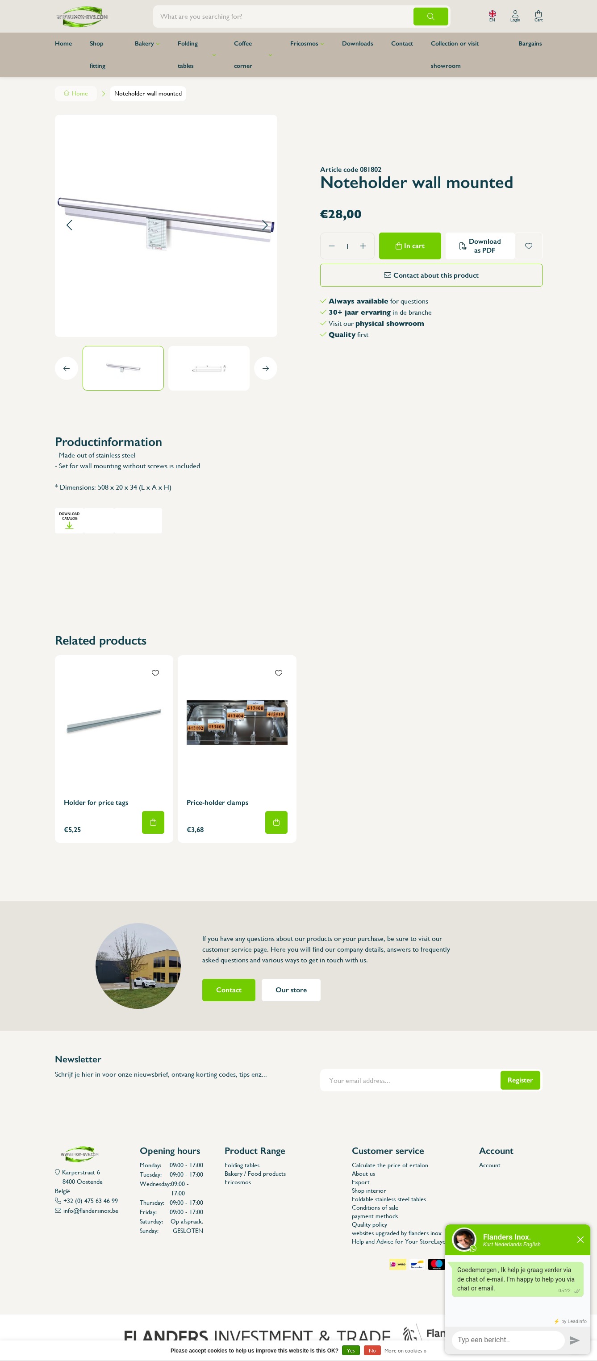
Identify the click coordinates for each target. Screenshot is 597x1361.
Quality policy (369, 1224)
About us (363, 1173)
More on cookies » (405, 1351)
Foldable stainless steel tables (389, 1199)
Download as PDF (485, 245)
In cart (414, 245)
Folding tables (188, 55)
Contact (402, 43)
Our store (291, 990)
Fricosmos (304, 43)
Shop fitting (97, 55)
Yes (351, 1351)
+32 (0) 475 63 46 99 (90, 1200)
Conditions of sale (375, 1207)
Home (63, 43)
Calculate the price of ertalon (390, 1165)
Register (520, 1080)
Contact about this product (436, 275)
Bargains (530, 43)
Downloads (357, 43)
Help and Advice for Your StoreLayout (401, 1241)
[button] (69, 225)
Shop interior (369, 1190)
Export (361, 1182)
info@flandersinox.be (90, 1210)
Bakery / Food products (255, 1173)
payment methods (375, 1215)
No (372, 1351)
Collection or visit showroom (455, 55)
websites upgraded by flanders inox (397, 1232)
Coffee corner (243, 55)
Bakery (144, 43)
